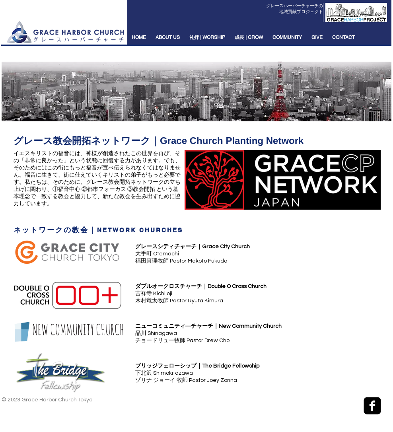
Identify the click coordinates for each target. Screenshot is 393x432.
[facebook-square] (372, 405)
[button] (168, 37)
